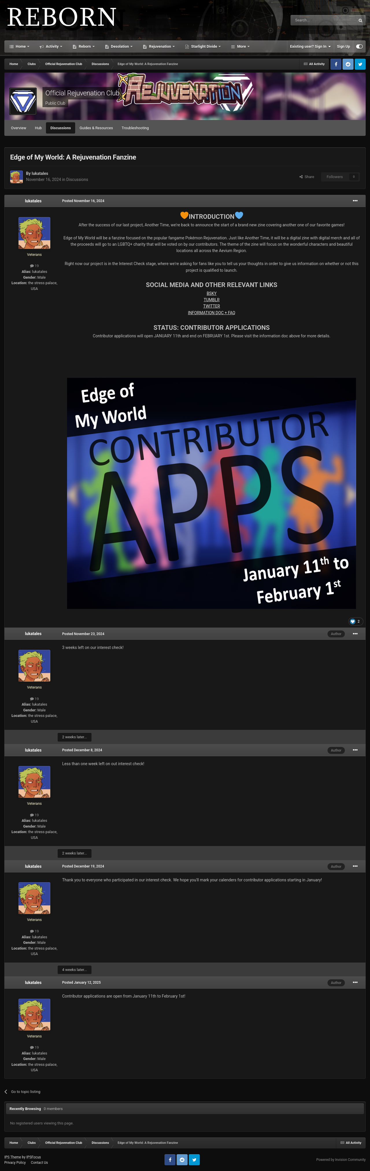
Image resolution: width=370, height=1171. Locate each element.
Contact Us (39, 1163)
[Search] (309, 20)
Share (306, 177)
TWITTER (211, 306)
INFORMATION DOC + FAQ (211, 312)
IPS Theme (12, 1157)
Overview (18, 128)
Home (21, 46)
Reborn (85, 46)
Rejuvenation (160, 46)
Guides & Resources (96, 128)
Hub (38, 128)
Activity (52, 46)
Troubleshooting (135, 128)
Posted (83, 201)
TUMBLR (212, 299)
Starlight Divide (204, 46)
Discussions (60, 128)
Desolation (120, 46)
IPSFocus (33, 1157)
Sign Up (343, 46)
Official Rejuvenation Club (82, 93)
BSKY (212, 293)
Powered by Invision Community (341, 1160)
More (241, 46)
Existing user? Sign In (310, 46)
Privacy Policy (15, 1163)
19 (34, 266)
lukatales (40, 173)
